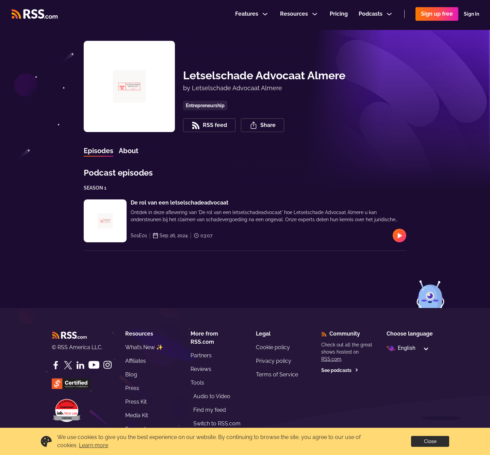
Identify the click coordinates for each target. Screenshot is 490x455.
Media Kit (136, 415)
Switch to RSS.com (217, 423)
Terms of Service (277, 374)
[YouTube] (93, 365)
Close (430, 441)
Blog (131, 374)
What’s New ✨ (144, 347)
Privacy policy (273, 361)
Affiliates (135, 361)
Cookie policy (273, 347)
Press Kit (136, 402)
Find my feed (209, 410)
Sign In (471, 15)
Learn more (93, 445)
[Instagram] (107, 365)
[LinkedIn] (80, 365)
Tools (197, 382)
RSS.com (331, 359)
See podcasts (339, 370)
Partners (201, 355)
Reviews (201, 369)
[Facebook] (56, 365)
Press (132, 388)
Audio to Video (211, 396)
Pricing (339, 15)
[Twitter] (68, 365)
